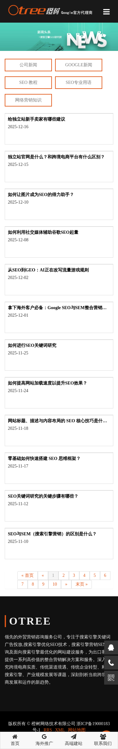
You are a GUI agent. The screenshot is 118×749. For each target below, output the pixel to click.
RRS (48, 730)
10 (55, 584)
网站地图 (77, 730)
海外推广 (44, 739)
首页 (15, 739)
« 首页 (27, 575)
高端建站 (73, 739)
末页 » (82, 584)
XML (60, 730)
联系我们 (103, 739)
